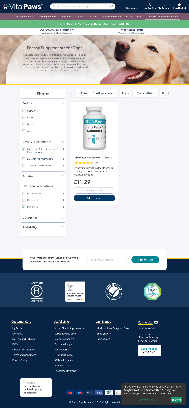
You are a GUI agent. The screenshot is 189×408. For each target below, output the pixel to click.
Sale (139, 16)
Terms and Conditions (24, 354)
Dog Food (66, 16)
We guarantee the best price (132, 31)
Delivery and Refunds (23, 338)
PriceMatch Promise (65, 370)
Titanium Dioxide (64, 354)
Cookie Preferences (23, 349)
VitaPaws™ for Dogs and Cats (113, 328)
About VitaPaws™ (111, 16)
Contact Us (18, 333)
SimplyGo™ (103, 338)
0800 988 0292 (146, 328)
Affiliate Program (64, 360)
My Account (18, 328)
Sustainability (62, 349)
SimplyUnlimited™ (64, 338)
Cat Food (92, 16)
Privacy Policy (19, 360)
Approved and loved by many (57, 31)
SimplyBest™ (104, 333)
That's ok (176, 399)
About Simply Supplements (69, 328)
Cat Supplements (47, 16)
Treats (80, 16)
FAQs (129, 16)
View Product (94, 190)
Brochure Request (64, 344)
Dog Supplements (23, 16)
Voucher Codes (63, 365)
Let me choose (147, 399)
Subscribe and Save (65, 333)
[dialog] (153, 394)
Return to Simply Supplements (162, 16)
